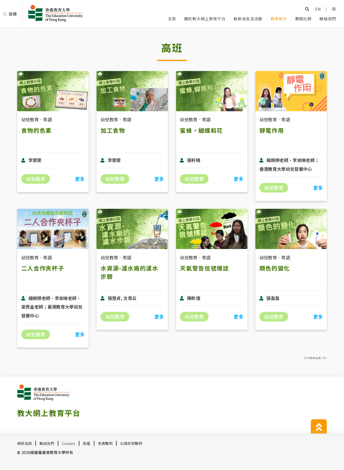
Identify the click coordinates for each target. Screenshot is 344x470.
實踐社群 (303, 19)
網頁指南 (24, 443)
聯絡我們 (327, 19)
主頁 (172, 19)
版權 (86, 443)
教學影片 (278, 19)
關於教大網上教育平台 (205, 19)
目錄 (13, 14)
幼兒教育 (30, 119)
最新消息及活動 (247, 19)
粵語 (47, 119)
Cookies (68, 443)
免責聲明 (105, 443)
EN (318, 9)
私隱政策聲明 (131, 443)
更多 (80, 178)
